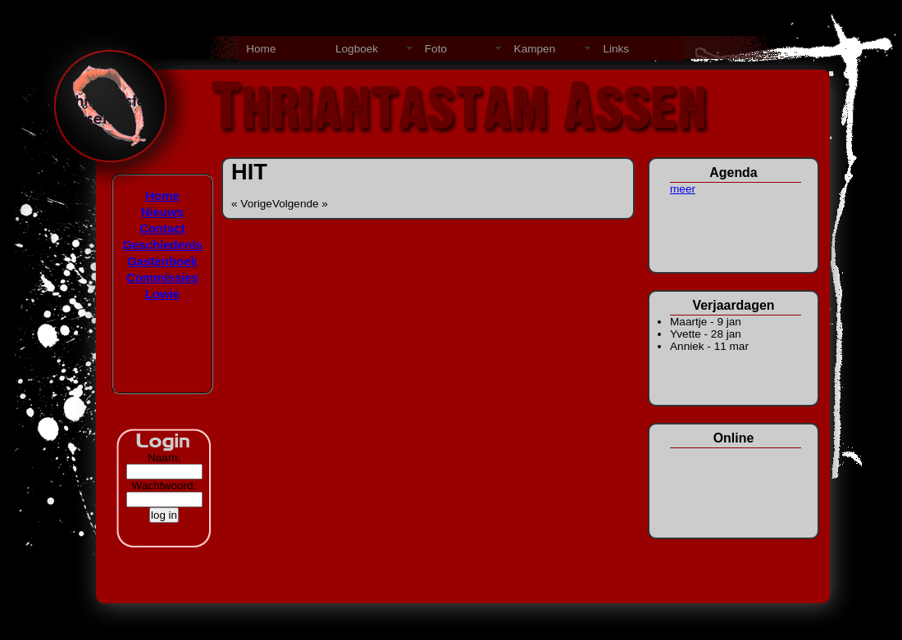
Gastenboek (162, 261)
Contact (162, 228)
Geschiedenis (162, 245)
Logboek (356, 49)
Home (261, 49)
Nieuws (162, 212)
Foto (436, 49)
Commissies (162, 277)
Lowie (162, 294)
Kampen (535, 49)
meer (682, 189)
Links (616, 49)
